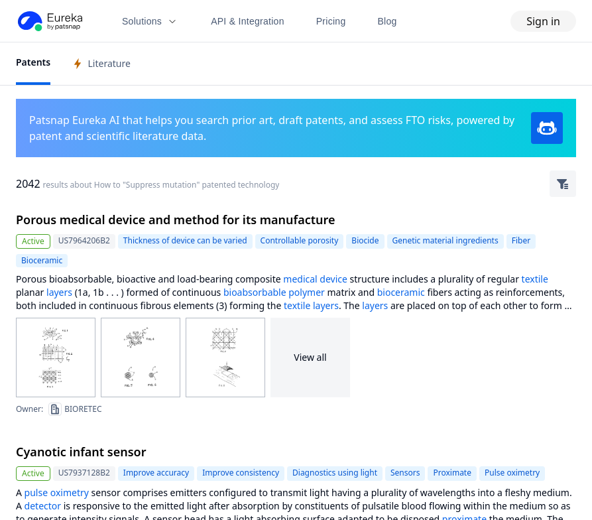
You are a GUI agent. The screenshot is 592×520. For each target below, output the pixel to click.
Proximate (452, 472)
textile (535, 279)
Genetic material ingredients (445, 240)
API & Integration (247, 21)
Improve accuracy (156, 472)
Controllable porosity (300, 240)
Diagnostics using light (334, 472)
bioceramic (401, 292)
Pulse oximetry (512, 472)
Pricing (331, 21)
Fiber (521, 240)
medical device (315, 279)
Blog (387, 21)
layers (59, 292)
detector (43, 505)
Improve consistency (240, 472)
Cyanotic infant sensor (81, 452)
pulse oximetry (57, 492)
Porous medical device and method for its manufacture (175, 220)
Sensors (405, 472)
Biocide (365, 240)
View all (310, 357)
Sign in (543, 21)
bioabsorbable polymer (274, 292)
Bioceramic (41, 260)
